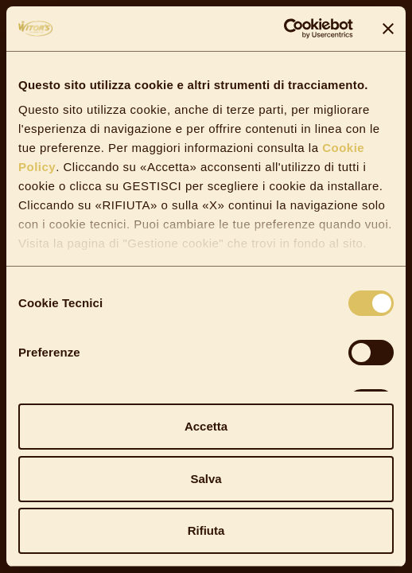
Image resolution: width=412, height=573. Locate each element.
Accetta (206, 426)
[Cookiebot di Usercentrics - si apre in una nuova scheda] (283, 28)
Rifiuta (206, 530)
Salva (205, 478)
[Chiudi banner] (388, 28)
